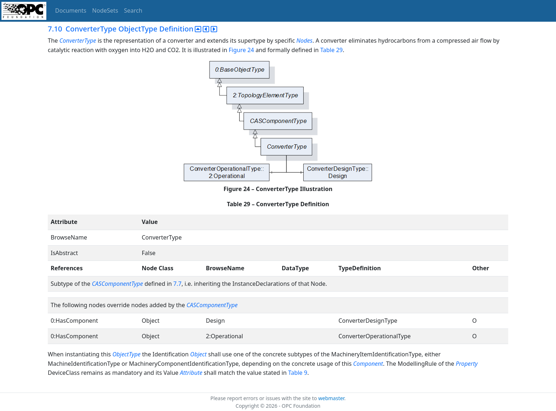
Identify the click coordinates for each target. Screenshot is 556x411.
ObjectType (126, 354)
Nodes (304, 41)
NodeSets (105, 10)
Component (368, 364)
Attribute (191, 373)
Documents (70, 10)
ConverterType (78, 41)
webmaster (331, 398)
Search (133, 10)
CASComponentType (117, 284)
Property (467, 364)
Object (198, 354)
